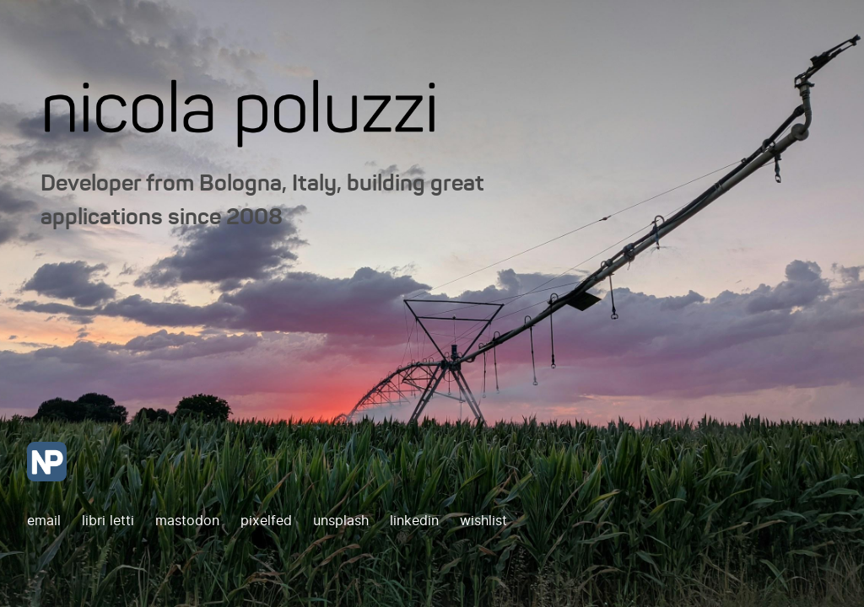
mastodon (189, 520)
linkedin (416, 520)
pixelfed (268, 520)
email (44, 520)
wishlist (483, 520)
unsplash (343, 520)
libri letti (110, 520)
